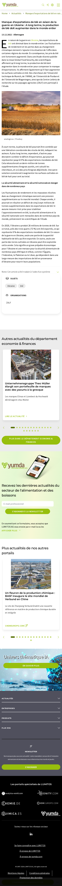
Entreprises (8, 708)
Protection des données (31, 877)
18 (32, 430)
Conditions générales (39, 873)
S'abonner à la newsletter (27, 511)
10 (39, 427)
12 (45, 427)
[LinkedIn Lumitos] (31, 834)
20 (38, 430)
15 (24, 430)
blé (9, 43)
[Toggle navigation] (58, 5)
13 (48, 427)
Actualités (7, 698)
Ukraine (34, 40)
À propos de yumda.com (31, 856)
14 (50, 427)
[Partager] (48, 5)
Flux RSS (6, 728)
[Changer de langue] (52, 5)
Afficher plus (12, 530)
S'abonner (31, 767)
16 (26, 430)
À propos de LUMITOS (30, 850)
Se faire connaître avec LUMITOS (29, 845)
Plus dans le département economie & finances (31, 440)
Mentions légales (16, 873)
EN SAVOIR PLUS (31, 665)
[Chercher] (43, 5)
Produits (7, 718)
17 (29, 430)
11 (42, 427)
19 (35, 430)
